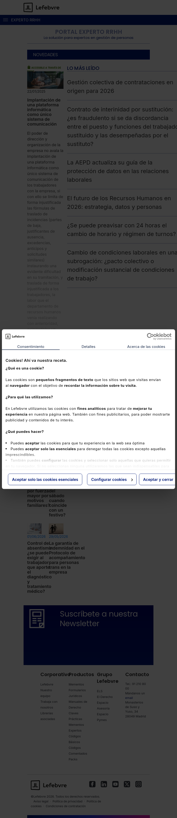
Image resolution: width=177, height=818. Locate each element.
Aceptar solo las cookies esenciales (45, 479)
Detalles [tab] (88, 346)
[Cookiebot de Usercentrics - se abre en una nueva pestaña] (150, 336)
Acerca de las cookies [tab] (146, 346)
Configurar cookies (112, 479)
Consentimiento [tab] (30, 346)
